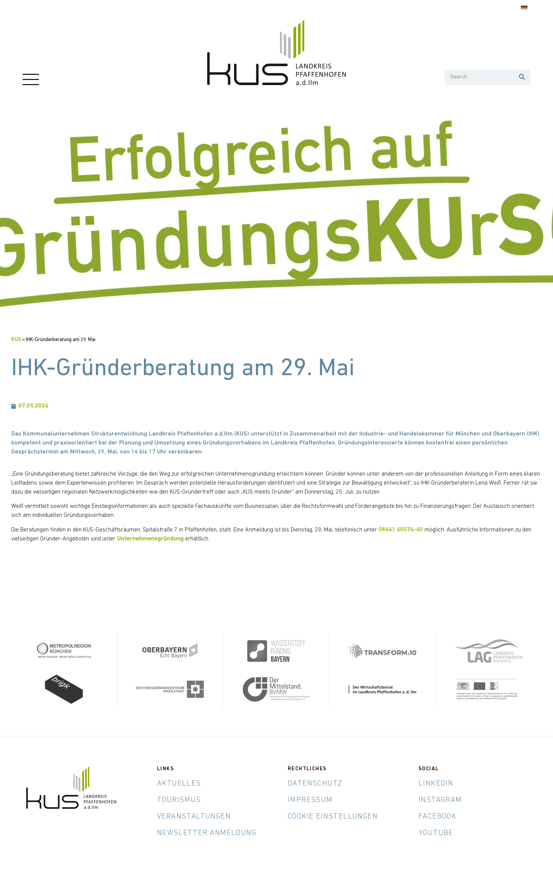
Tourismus (179, 800)
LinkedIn (435, 783)
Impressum (310, 800)
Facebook (437, 816)
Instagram (440, 800)
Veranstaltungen (194, 816)
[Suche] (522, 77)
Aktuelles (179, 783)
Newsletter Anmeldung (206, 833)
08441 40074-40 (400, 530)
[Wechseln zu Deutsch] (524, 8)
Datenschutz (315, 783)
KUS (16, 339)
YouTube (435, 833)
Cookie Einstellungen (333, 816)
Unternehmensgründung (150, 539)
